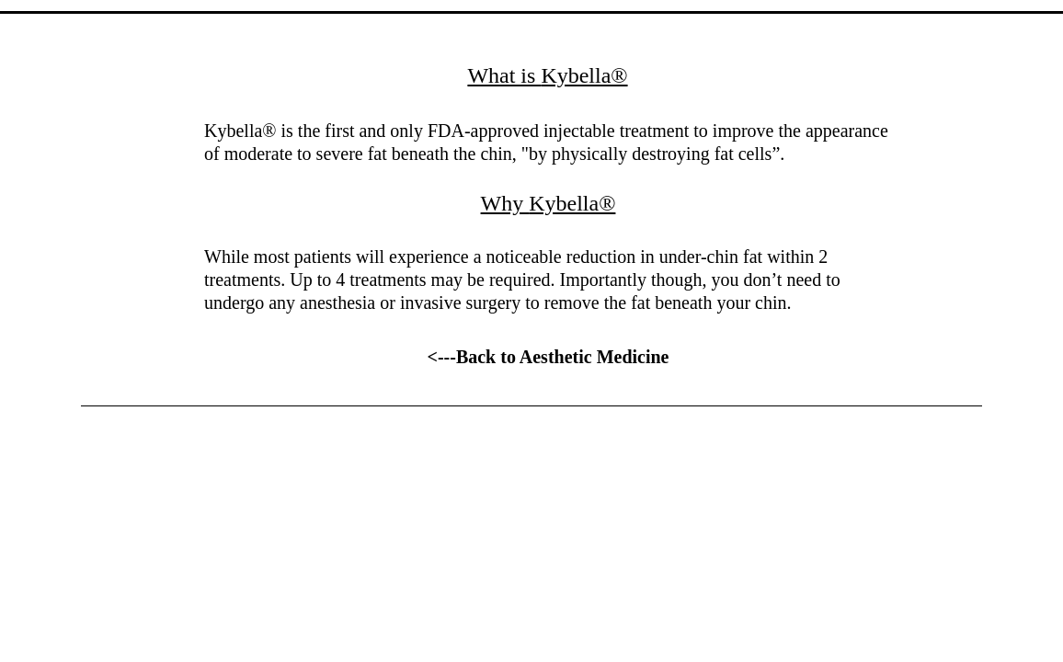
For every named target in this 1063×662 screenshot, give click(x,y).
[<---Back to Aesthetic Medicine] (548, 357)
